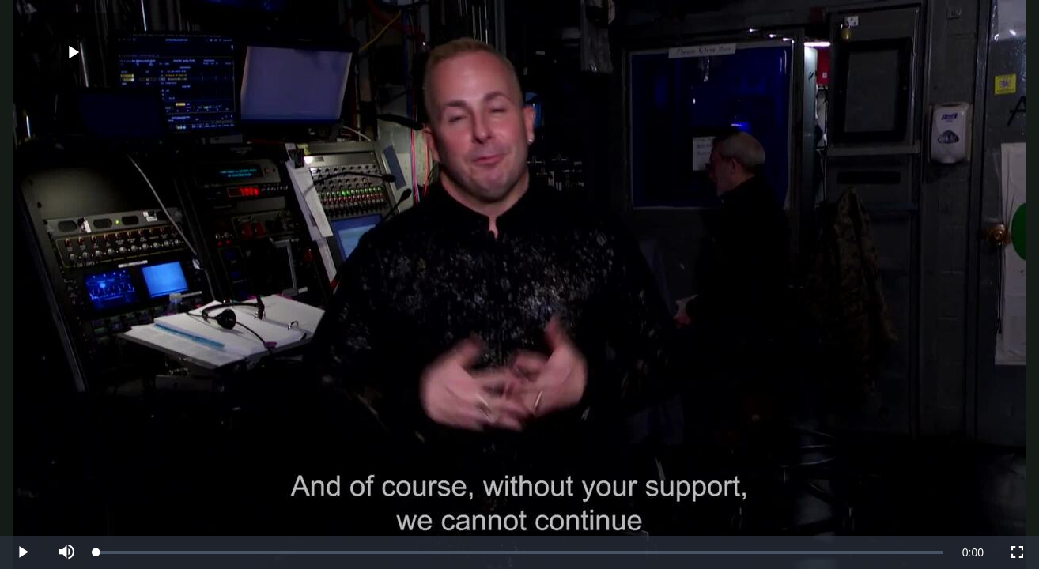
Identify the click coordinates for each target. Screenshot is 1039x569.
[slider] (519, 552)
